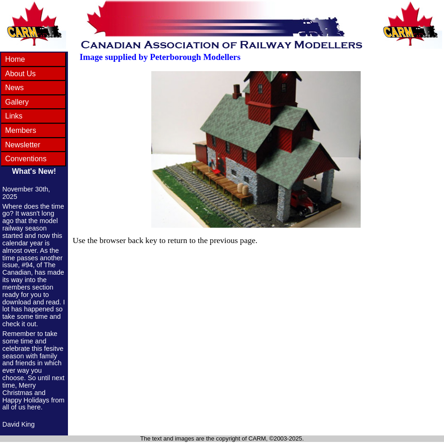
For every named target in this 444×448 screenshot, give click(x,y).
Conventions (26, 159)
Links (13, 116)
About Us (20, 74)
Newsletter (22, 145)
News (14, 88)
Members (20, 130)
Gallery (17, 102)
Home (15, 59)
